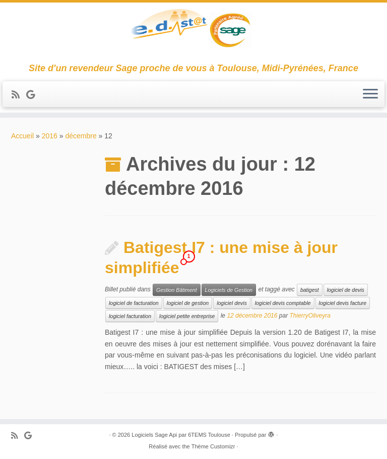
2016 (49, 136)
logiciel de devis (345, 290)
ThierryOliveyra (309, 316)
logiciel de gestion (188, 303)
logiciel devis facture (343, 303)
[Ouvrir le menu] (370, 94)
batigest (309, 290)
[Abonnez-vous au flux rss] (19, 95)
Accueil (22, 136)
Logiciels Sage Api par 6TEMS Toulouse (181, 435)
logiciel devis (232, 303)
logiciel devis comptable (283, 303)
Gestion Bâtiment (176, 290)
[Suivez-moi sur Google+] (33, 95)
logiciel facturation (130, 316)
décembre (80, 136)
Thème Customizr (213, 446)
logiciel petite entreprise (187, 316)
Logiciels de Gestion (229, 290)
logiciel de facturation (134, 303)
